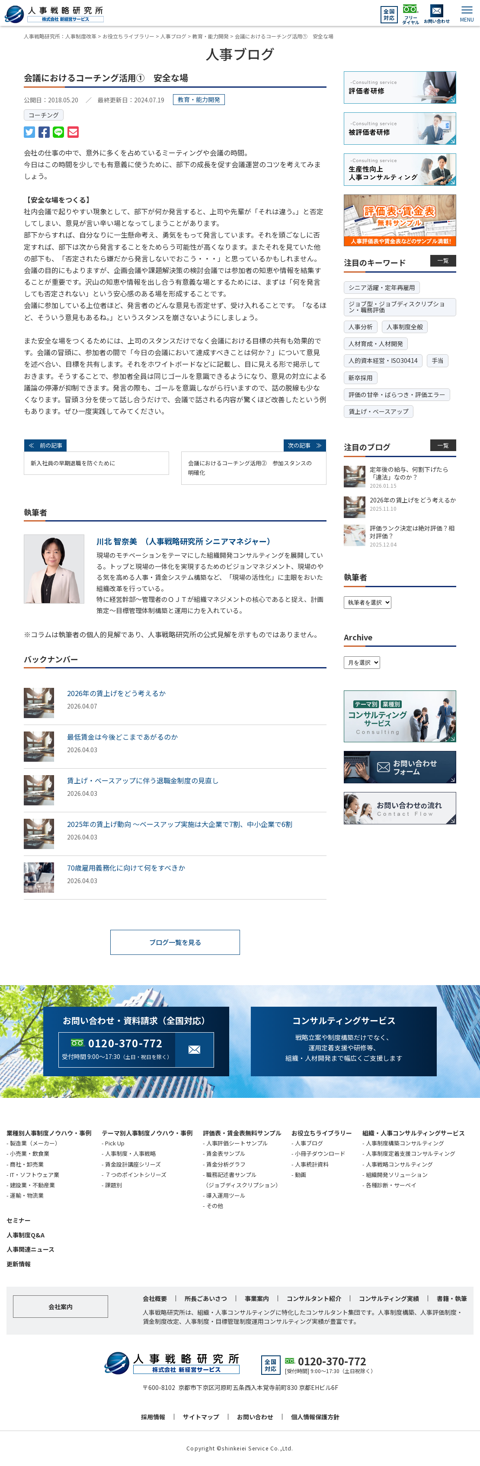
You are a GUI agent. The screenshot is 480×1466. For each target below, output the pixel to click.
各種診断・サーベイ (391, 1185)
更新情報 (18, 1264)
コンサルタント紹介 (314, 1298)
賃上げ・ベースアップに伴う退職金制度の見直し (143, 780)
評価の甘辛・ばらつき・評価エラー (397, 394)
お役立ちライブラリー (321, 1133)
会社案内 (60, 1307)
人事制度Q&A (25, 1235)
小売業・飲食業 (29, 1154)
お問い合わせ (255, 1417)
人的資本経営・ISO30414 (383, 360)
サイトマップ (201, 1417)
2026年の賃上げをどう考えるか (116, 693)
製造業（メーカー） (35, 1143)
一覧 (443, 260)
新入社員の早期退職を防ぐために (73, 463)
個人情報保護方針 (315, 1417)
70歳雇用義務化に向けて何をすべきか (126, 867)
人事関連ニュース (30, 1249)
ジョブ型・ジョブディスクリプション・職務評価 (397, 306)
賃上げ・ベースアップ (379, 411)
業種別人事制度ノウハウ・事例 (48, 1133)
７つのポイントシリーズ (135, 1174)
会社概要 (155, 1298)
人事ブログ (309, 1143)
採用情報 (153, 1417)
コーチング (44, 115)
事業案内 (257, 1298)
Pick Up (115, 1143)
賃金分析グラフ (226, 1164)
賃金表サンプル (226, 1154)
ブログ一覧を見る (175, 942)
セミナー (18, 1220)
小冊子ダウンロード (320, 1154)
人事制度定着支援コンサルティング (410, 1154)
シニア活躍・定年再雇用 (382, 287)
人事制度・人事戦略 (130, 1154)
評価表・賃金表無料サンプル (242, 1133)
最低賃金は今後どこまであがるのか (122, 736)
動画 (300, 1174)
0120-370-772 (125, 1042)
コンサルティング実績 (389, 1298)
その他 (214, 1206)
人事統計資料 (312, 1164)
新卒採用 (361, 377)
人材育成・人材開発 (376, 343)
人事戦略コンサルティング (399, 1164)
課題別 (113, 1185)
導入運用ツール (226, 1195)
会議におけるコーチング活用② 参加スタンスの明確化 (250, 468)
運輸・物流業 (27, 1195)
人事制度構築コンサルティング (405, 1143)
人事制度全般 (405, 326)
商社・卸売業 (27, 1164)
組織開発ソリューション (397, 1174)
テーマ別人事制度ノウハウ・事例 (147, 1133)
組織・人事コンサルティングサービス (413, 1133)
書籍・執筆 (452, 1298)
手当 (438, 360)
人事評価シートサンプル (237, 1143)
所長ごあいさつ (206, 1298)
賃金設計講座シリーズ (133, 1164)
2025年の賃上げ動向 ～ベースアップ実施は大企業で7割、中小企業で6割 (179, 824)
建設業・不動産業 (32, 1185)
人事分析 (361, 326)
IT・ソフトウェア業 (34, 1174)
